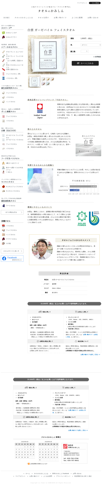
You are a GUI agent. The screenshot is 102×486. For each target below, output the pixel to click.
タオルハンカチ (11, 33)
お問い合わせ (93, 17)
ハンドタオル (10, 101)
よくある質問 (77, 17)
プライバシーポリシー (63, 476)
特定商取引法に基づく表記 (83, 476)
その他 (8, 243)
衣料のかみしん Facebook (60, 473)
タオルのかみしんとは (24, 17)
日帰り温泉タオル (12, 69)
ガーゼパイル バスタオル (14, 140)
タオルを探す (43, 17)
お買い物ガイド (60, 17)
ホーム (28, 473)
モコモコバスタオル (13, 191)
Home (6, 17)
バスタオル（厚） (12, 78)
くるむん (9, 172)
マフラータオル (11, 239)
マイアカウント (20, 476)
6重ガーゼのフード (12, 163)
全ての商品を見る (11, 212)
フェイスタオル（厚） (13, 74)
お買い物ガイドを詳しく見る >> (90, 354)
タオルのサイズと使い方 (11, 251)
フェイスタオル (11, 93)
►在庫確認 (97, 57)
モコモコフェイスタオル (14, 186)
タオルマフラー (11, 37)
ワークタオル (10, 205)
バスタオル (10, 97)
